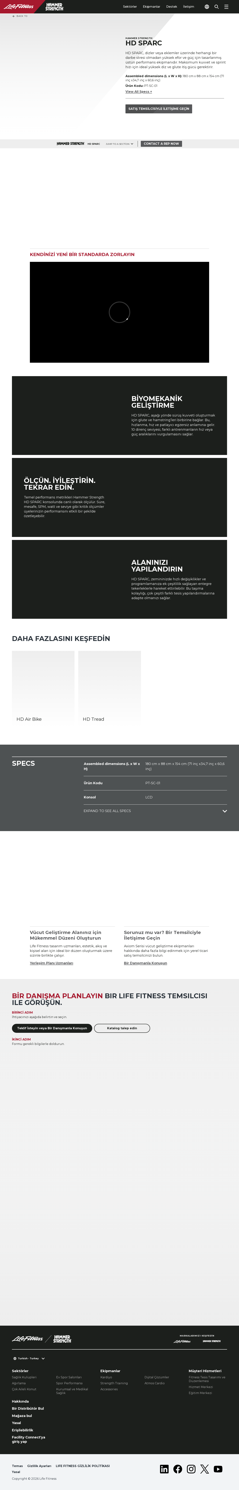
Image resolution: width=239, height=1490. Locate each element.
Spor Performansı (69, 1383)
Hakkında (20, 1401)
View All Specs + (138, 91)
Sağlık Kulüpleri (24, 1377)
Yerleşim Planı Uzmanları (51, 963)
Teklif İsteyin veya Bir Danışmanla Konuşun (52, 1028)
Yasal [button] (16, 1472)
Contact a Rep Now (161, 143)
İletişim (188, 6)
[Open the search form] (216, 6)
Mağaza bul (22, 1416)
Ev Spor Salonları (69, 1377)
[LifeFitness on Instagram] (191, 1470)
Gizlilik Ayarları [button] (39, 1466)
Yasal (16, 1423)
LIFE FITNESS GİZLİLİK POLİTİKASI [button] (83, 1466)
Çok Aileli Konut (24, 1389)
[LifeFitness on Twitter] (204, 1470)
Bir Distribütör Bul (28, 1409)
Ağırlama (19, 1383)
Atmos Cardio (155, 1383)
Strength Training (114, 1383)
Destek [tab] (171, 6)
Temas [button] (17, 1466)
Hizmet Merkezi (201, 1387)
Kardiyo (106, 1377)
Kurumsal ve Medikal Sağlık (72, 1391)
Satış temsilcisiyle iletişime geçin (158, 109)
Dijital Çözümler (157, 1377)
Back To (19, 16)
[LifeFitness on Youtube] (218, 1470)
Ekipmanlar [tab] (151, 6)
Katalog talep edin (122, 1028)
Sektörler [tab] (130, 6)
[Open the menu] (226, 6)
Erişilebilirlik (22, 1430)
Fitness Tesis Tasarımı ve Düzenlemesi (207, 1379)
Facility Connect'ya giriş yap (28, 1439)
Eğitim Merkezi (200, 1393)
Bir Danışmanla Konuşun (145, 963)
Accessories (109, 1389)
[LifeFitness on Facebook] (177, 1470)
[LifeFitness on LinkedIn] (164, 1470)
